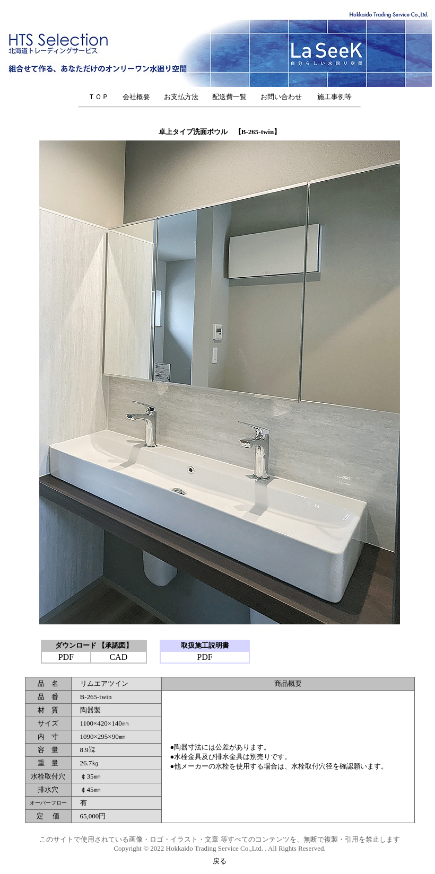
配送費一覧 (229, 97)
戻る (220, 861)
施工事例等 (334, 97)
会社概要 (136, 97)
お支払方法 (181, 97)
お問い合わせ (284, 97)
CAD (118, 656)
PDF (66, 656)
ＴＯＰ (98, 97)
